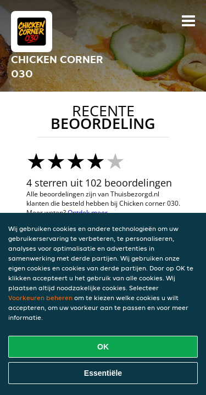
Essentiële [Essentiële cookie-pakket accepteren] (103, 373)
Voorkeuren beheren (40, 298)
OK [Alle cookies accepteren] (103, 346)
